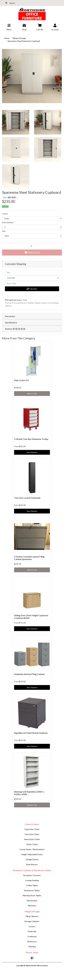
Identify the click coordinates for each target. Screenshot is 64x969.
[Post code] (32, 283)
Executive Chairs (32, 834)
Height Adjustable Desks (32, 854)
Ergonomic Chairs (32, 829)
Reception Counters (32, 875)
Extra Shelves (8, 222)
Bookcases (32, 941)
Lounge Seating (32, 880)
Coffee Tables (32, 885)
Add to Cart (32, 252)
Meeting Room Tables (32, 895)
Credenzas (32, 936)
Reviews (15, 329)
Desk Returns (32, 864)
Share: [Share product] (9, 197)
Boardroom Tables (32, 890)
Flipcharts (32, 905)
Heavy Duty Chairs (32, 839)
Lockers (32, 926)
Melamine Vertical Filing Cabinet (29, 674)
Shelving (32, 946)
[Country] (32, 278)
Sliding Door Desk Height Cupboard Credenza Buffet (31, 616)
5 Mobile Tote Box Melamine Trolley (31, 439)
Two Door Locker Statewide (27, 497)
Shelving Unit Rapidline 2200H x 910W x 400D (29, 793)
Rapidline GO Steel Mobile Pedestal (30, 733)
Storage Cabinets (32, 921)
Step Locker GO (21, 380)
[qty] (32, 272)
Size (3, 231)
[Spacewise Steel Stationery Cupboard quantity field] (32, 246)
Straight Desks (32, 859)
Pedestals (32, 931)
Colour (5, 214)
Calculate (32, 289)
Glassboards (32, 900)
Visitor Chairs (32, 844)
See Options (32, 452)
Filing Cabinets (32, 916)
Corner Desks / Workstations (32, 849)
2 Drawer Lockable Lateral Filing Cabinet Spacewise (29, 557)
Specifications (11, 322)
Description (10, 316)
